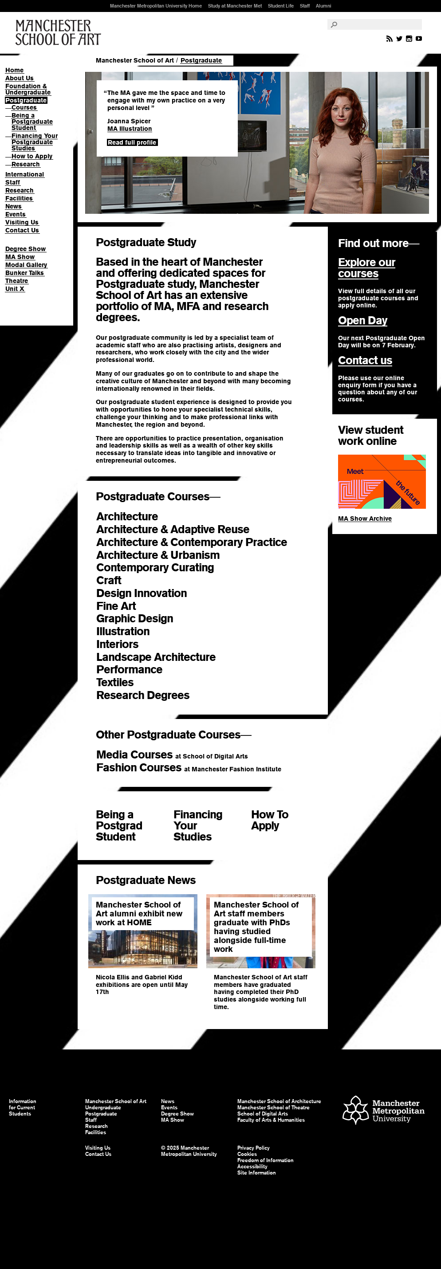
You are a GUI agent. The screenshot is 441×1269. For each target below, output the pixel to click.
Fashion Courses (188, 767)
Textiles (129, 682)
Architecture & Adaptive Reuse (179, 529)
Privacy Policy (253, 1148)
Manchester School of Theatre (273, 1107)
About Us (19, 78)
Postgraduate (26, 100)
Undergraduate (103, 1107)
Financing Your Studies (197, 825)
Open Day (362, 320)
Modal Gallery (26, 264)
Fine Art (122, 606)
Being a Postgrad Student (119, 825)
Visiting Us (22, 222)
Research (26, 164)
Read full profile (132, 142)
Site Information (256, 1173)
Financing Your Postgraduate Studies (35, 142)
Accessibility (252, 1166)
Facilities (19, 198)
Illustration (129, 631)
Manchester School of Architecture (279, 1101)
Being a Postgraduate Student (32, 121)
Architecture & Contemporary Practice (203, 542)
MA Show (20, 256)
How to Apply (32, 156)
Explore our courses (366, 267)
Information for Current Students (22, 1107)
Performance (143, 669)
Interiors (123, 644)
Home (14, 70)
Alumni (323, 5)
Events (15, 214)
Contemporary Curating (161, 567)
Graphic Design (141, 618)
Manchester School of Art (60, 33)
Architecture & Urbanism (164, 555)
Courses (24, 107)
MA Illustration (129, 128)
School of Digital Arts (262, 1114)
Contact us (365, 360)
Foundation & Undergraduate (28, 89)
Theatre (16, 280)
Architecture (138, 516)
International (24, 174)
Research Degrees (150, 695)
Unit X (14, 288)
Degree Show (25, 248)
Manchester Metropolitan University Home (156, 5)
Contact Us (22, 230)
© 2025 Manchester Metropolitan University (189, 1151)
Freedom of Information (265, 1160)
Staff (305, 5)
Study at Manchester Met (235, 5)
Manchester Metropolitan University (384, 1111)
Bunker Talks (24, 272)
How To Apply (269, 820)
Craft (123, 580)
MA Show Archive (365, 518)
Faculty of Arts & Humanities (271, 1120)
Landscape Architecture (164, 657)
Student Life (281, 5)
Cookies (247, 1154)
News (13, 206)
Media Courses (172, 754)
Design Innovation (148, 593)
